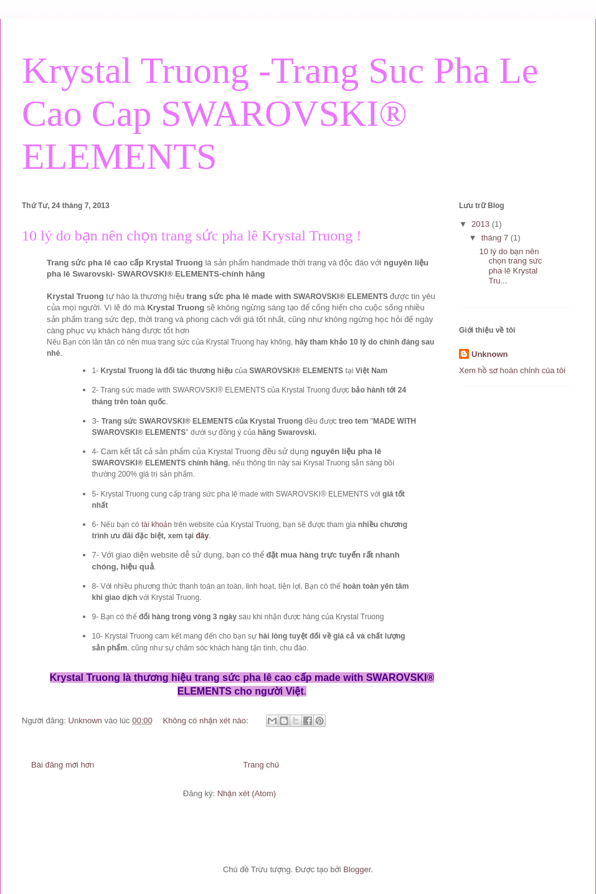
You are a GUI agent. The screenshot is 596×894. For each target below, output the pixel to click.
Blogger (357, 869)
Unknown (489, 354)
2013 (481, 224)
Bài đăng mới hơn (62, 764)
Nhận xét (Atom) (246, 793)
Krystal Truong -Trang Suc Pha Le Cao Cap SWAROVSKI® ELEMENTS (280, 113)
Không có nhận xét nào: (206, 720)
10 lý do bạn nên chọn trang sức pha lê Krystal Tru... (510, 266)
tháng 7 (496, 237)
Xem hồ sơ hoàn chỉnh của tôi (512, 370)
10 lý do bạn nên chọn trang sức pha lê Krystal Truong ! (191, 235)
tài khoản (156, 524)
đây (202, 535)
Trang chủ (261, 764)
